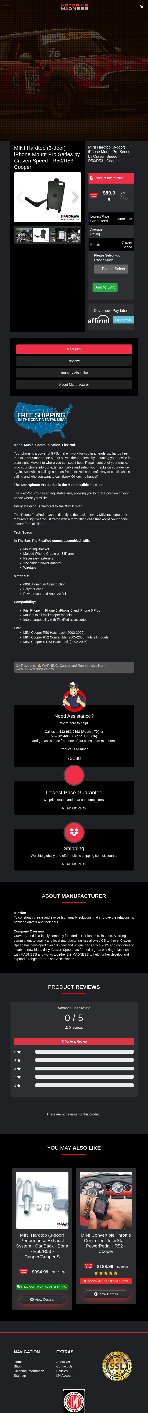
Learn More (123, 320)
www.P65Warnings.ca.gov (35, 669)
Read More (74, 808)
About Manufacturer (74, 384)
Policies (62, 1371)
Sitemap (20, 1375)
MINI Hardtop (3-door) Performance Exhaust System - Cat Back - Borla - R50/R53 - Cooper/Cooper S (42, 1246)
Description (74, 349)
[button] (75, 197)
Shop (18, 1366)
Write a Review (74, 1041)
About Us (63, 1362)
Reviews (74, 361)
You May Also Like (74, 373)
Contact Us (64, 1366)
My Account (64, 1375)
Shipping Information (29, 1371)
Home (18, 1362)
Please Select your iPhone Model (108, 257)
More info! (124, 219)
